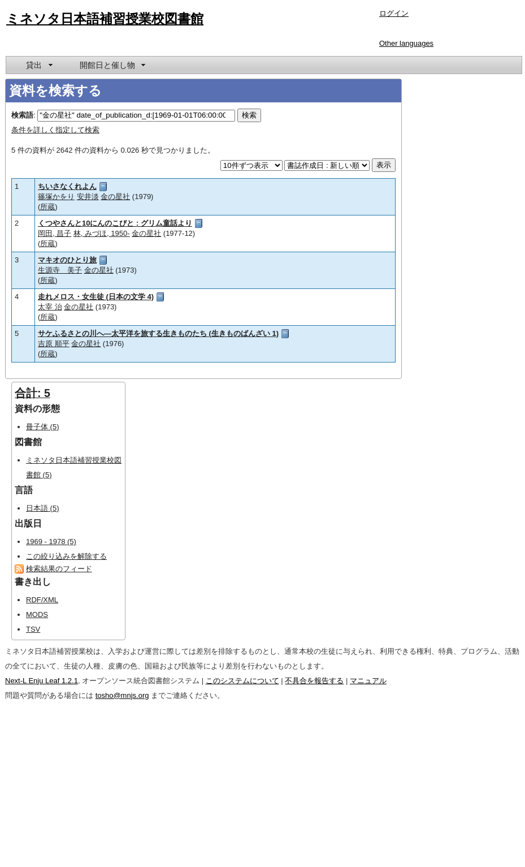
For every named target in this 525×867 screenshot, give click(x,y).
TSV (33, 629)
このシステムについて (242, 680)
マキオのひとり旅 (67, 260)
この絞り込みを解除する (66, 556)
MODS (37, 614)
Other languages (406, 43)
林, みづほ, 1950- (101, 233)
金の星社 (115, 196)
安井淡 (88, 196)
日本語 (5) (42, 508)
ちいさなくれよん (67, 186)
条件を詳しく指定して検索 (55, 130)
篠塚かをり (56, 196)
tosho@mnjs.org (122, 695)
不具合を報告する (314, 680)
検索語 (22, 115)
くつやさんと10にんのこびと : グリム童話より (115, 223)
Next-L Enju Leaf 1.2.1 (41, 680)
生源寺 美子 (60, 270)
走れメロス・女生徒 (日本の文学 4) (96, 296)
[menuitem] (38, 65)
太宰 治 (50, 307)
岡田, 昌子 (54, 233)
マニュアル (368, 680)
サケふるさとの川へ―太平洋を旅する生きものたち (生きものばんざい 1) (158, 333)
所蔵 (47, 206)
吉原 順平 (54, 343)
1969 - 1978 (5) (51, 541)
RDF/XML (42, 600)
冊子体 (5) (42, 426)
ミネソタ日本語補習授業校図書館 (104, 18)
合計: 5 (32, 393)
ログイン (394, 13)
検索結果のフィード (59, 568)
